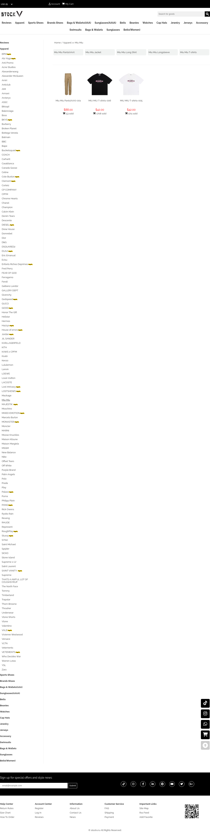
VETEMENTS (11, 652)
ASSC (5, 102)
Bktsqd (5, 106)
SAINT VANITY (12, 570)
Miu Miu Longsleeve (159, 52)
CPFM (5, 194)
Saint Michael (9, 544)
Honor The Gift (9, 312)
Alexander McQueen (12, 76)
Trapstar (6, 599)
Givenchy (7, 295)
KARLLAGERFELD (11, 343)
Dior (4, 238)
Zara (4, 669)
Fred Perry (7, 268)
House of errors (12, 330)
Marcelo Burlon (10, 417)
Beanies (134, 22)
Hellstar (6, 316)
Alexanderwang (10, 71)
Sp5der (5, 548)
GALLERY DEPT (10, 290)
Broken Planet (9, 128)
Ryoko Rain (7, 513)
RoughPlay (10, 531)
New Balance (9, 452)
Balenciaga (7, 111)
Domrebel (7, 233)
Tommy (6, 590)
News (73, 817)
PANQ (7, 505)
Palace (8, 492)
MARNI (5, 430)
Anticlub (6, 84)
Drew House (8, 229)
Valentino (7, 625)
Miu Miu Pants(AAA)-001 (68, 100)
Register (39, 808)
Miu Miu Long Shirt (127, 52)
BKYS (7, 119)
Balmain (6, 137)
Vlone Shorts (8, 617)
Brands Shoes (55, 22)
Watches (147, 22)
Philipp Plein (8, 500)
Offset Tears (8, 461)
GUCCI (5, 303)
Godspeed (10, 299)
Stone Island (8, 557)
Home (57, 42)
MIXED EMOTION (13, 413)
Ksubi (5, 356)
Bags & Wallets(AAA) (79, 22)
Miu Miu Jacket (93, 52)
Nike (4, 457)
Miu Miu (79, 42)
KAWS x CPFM (9, 351)
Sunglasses (113, 29)
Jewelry (175, 22)
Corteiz (5, 185)
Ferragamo (7, 277)
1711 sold (131, 113)
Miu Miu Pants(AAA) (64, 52)
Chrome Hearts (10, 198)
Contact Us (75, 812)
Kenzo (5, 360)
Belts (123, 22)
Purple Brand (9, 470)
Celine (5, 172)
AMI (4, 89)
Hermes (6, 321)
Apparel (19, 22)
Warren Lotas (9, 661)
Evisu (4, 259)
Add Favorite (146, 817)
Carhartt (6, 159)
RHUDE (6, 522)
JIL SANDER (8, 338)
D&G (4, 242)
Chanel (5, 203)
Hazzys (8, 325)
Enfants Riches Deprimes (17, 264)
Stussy (7, 535)
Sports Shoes (36, 22)
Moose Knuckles (10, 435)
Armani (5, 93)
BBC (4, 141)
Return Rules (6, 808)
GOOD (7, 308)
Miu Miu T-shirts (188, 52)
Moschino (7, 408)
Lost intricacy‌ (11, 386)
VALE (7, 630)
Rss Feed (144, 812)
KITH (4, 347)
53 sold (68, 113)
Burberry (6, 124)
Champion (7, 207)
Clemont (9, 181)
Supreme (6, 575)
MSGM (5, 448)
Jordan (8, 334)
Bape (4, 146)
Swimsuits (76, 29)
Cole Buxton (11, 176)
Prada (5, 483)
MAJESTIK (10, 404)
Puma (5, 496)
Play (4, 487)
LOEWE (6, 373)
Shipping (109, 812)
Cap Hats (161, 22)
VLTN (5, 643)
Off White (7, 465)
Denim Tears (8, 216)
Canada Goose (9, 168)
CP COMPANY (9, 189)
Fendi (5, 281)
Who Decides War (11, 656)
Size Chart (5, 812)
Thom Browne (9, 604)
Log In (38, 812)
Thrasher (6, 608)
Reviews (6, 22)
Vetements (7, 647)
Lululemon (7, 365)
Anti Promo (7, 62)
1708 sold (99, 113)
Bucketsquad (11, 150)
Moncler (6, 426)
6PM (6, 54)
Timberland (8, 595)
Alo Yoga (9, 58)
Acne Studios (9, 67)
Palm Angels (8, 474)
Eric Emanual (9, 255)
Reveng (6, 518)
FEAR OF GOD (9, 273)
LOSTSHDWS (11, 391)
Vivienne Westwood (12, 634)
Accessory (202, 22)
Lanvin (5, 369)
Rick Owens (8, 509)
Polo (4, 478)
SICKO (5, 553)
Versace (6, 639)
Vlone (5, 621)
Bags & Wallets (94, 29)
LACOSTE (7, 382)
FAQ (107, 808)
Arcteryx (6, 97)
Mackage (6, 395)
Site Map (144, 808)
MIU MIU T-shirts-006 (100, 100)
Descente (7, 220)
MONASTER (10, 421)
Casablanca (8, 163)
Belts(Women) (132, 29)
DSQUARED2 (8, 246)
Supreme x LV (9, 562)
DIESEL (8, 224)
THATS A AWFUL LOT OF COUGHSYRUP (15, 580)
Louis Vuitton (8, 378)
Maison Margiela (10, 443)
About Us (74, 808)
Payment (109, 817)
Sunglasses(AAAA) (105, 22)
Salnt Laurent (9, 566)
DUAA (7, 251)
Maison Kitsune (10, 439)
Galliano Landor (10, 286)
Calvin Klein (8, 211)
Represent (7, 527)
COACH (6, 154)
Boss (4, 115)
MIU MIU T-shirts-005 (131, 100)
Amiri (4, 80)
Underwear (7, 612)
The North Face (10, 586)
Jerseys (188, 22)
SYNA (5, 540)
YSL (4, 665)
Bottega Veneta (10, 133)
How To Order (7, 817)
